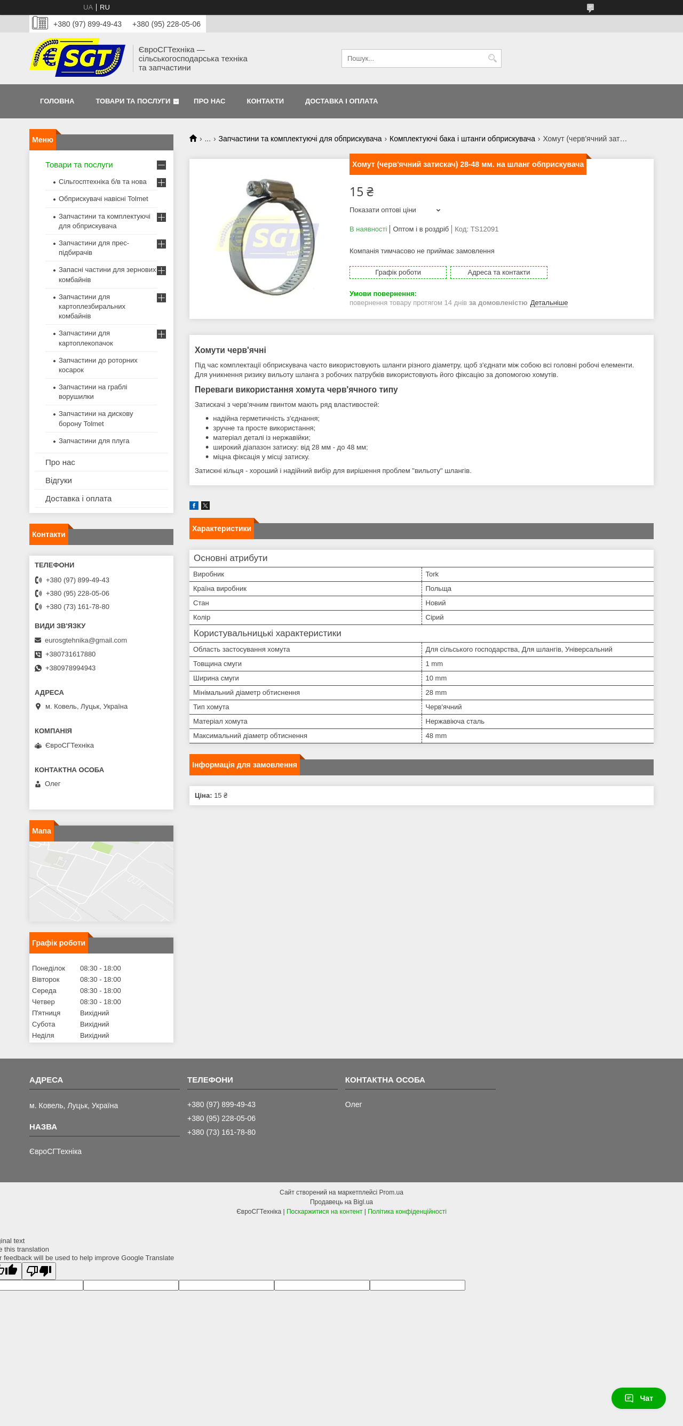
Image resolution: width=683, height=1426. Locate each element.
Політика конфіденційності (407, 1211)
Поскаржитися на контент (324, 1211)
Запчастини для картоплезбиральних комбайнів (92, 306)
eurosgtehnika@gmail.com (86, 640)
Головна (57, 101)
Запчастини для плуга (94, 441)
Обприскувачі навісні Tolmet (103, 199)
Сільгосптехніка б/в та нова (103, 182)
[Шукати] (492, 58)
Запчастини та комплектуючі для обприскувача (300, 138)
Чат (638, 1398)
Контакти (265, 101)
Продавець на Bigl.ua (341, 1202)
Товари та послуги (133, 101)
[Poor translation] (39, 1271)
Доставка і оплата (341, 101)
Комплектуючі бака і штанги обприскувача (462, 138)
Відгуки (58, 480)
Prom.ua (391, 1192)
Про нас (209, 101)
